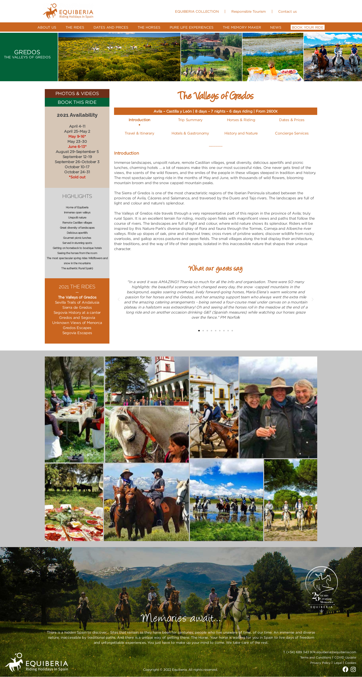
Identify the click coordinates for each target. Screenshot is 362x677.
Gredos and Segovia (77, 317)
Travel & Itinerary (139, 133)
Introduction (140, 120)
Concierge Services (291, 133)
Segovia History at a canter (77, 312)
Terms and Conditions (315, 657)
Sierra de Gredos (77, 307)
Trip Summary (190, 120)
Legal (338, 662)
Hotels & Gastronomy (190, 133)
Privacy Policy (320, 662)
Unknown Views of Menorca (77, 323)
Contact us (287, 11)
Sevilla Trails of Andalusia (77, 302)
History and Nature (241, 133)
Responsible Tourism (248, 11)
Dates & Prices (292, 120)
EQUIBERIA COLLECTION (197, 11)
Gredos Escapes (77, 328)
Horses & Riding (241, 120)
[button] (199, 330)
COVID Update (345, 657)
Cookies (350, 662)
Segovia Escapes (77, 333)
